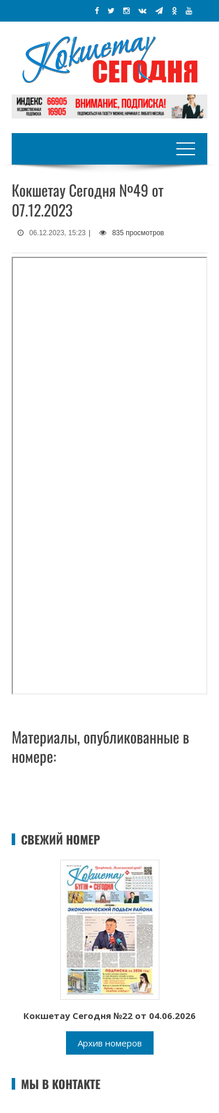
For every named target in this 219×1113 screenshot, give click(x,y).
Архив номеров (110, 1043)
